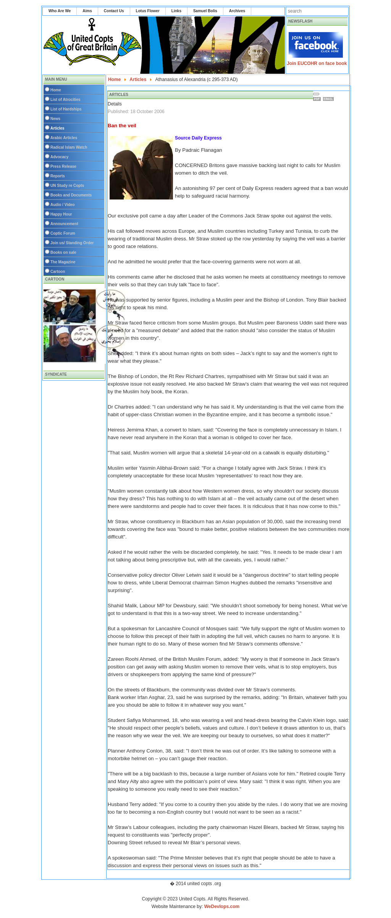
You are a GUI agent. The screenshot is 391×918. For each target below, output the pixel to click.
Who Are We (59, 11)
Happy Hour (61, 214)
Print (318, 99)
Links (176, 11)
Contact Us (114, 11)
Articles (57, 128)
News (55, 119)
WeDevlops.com (221, 906)
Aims (87, 11)
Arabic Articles (63, 138)
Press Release (63, 166)
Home (55, 90)
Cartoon (57, 271)
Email (329, 99)
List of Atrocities (65, 99)
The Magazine (63, 262)
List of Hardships (66, 109)
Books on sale (63, 252)
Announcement (64, 224)
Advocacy (59, 157)
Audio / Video (62, 205)
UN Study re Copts (67, 185)
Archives (237, 11)
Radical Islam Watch (68, 147)
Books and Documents (71, 195)
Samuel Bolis (205, 11)
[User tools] (316, 94)
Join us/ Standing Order (72, 243)
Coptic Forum (62, 233)
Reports (57, 176)
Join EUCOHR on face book (317, 63)
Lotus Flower (148, 11)
